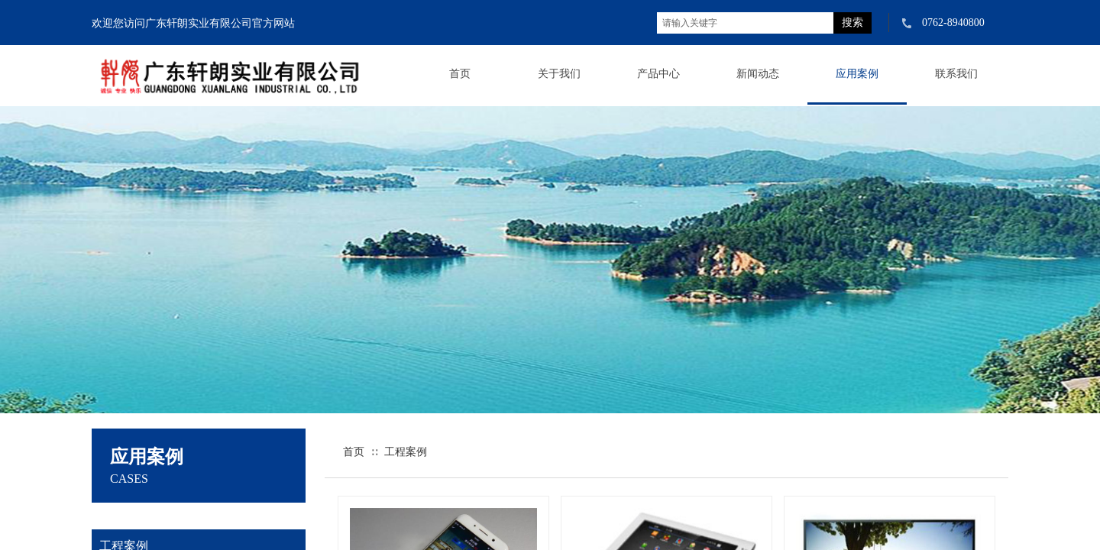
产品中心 (658, 73)
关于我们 (559, 73)
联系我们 (956, 73)
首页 (460, 73)
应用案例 (857, 73)
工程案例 (405, 452)
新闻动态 (757, 73)
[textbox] (745, 23)
